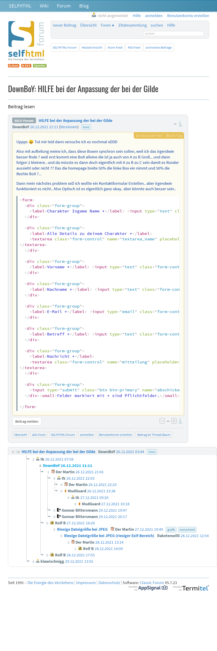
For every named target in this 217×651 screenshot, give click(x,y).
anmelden (87, 435)
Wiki (44, 5)
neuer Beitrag (64, 25)
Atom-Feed (115, 47)
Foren (106, 25)
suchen (157, 25)
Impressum (86, 582)
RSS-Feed (134, 47)
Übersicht (88, 25)
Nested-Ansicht (92, 47)
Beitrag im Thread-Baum (153, 435)
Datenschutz (109, 582)
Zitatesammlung (132, 25)
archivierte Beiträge (159, 47)
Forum (64, 5)
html (86, 127)
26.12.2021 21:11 (44, 126)
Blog (84, 5)
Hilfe (171, 25)
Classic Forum (152, 582)
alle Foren (39, 435)
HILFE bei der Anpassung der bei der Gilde (75, 120)
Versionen (68, 126)
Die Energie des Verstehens (51, 582)
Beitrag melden (26, 421)
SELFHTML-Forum (65, 47)
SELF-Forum (24, 120)
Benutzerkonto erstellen (115, 435)
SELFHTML (20, 5)
